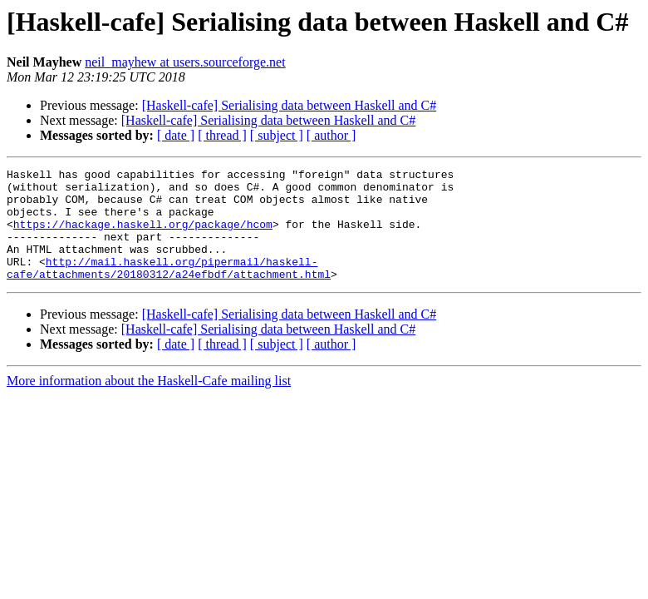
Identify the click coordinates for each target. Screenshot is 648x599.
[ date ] (175, 135)
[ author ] (331, 135)
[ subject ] (276, 135)
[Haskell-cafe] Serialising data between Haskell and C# (289, 105)
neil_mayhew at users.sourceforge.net (185, 62)
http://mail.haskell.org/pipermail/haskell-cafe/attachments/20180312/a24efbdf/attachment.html (169, 289)
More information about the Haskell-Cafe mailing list (149, 403)
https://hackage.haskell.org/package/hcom (142, 236)
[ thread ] (222, 135)
